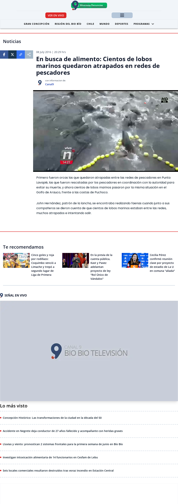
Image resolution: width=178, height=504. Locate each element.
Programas (144, 23)
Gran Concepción (36, 23)
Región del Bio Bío (68, 23)
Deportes (121, 23)
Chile (90, 23)
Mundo (105, 23)
